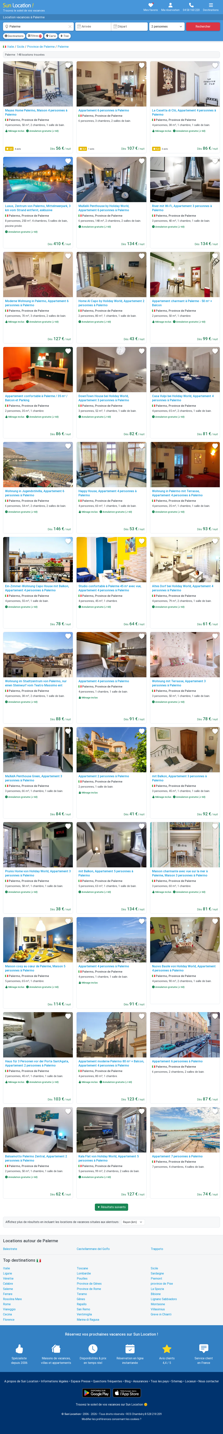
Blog (128, 1381)
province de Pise (162, 1283)
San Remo (83, 1309)
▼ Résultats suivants (111, 1207)
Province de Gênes (89, 1283)
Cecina (7, 1314)
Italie (6, 1268)
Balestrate (10, 1249)
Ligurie (7, 1273)
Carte (51, 36)
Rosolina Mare (12, 1299)
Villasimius (158, 1309)
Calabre (8, 1283)
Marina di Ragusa (88, 1319)
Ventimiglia (84, 1314)
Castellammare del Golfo (93, 1249)
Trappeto (157, 1249)
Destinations (14, 36)
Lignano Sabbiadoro (164, 1299)
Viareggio (9, 1309)
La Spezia (157, 1289)
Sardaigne (157, 1273)
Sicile (154, 1268)
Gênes (81, 1299)
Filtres (35, 36)
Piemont (156, 1278)
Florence (8, 1319)
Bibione (156, 1294)
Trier (64, 36)
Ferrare (7, 1294)
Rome (7, 1304)
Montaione (158, 1304)
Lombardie (84, 1273)
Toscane (82, 1268)
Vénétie (8, 1278)
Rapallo (82, 1304)
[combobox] (38, 26)
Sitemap (177, 1381)
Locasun (190, 1381)
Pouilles (82, 1278)
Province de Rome (89, 1289)
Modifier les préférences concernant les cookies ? (111, 1419)
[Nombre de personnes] (167, 26)
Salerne (8, 1289)
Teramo (82, 1294)
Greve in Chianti (161, 1314)
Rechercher (203, 26)
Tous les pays (160, 1381)
